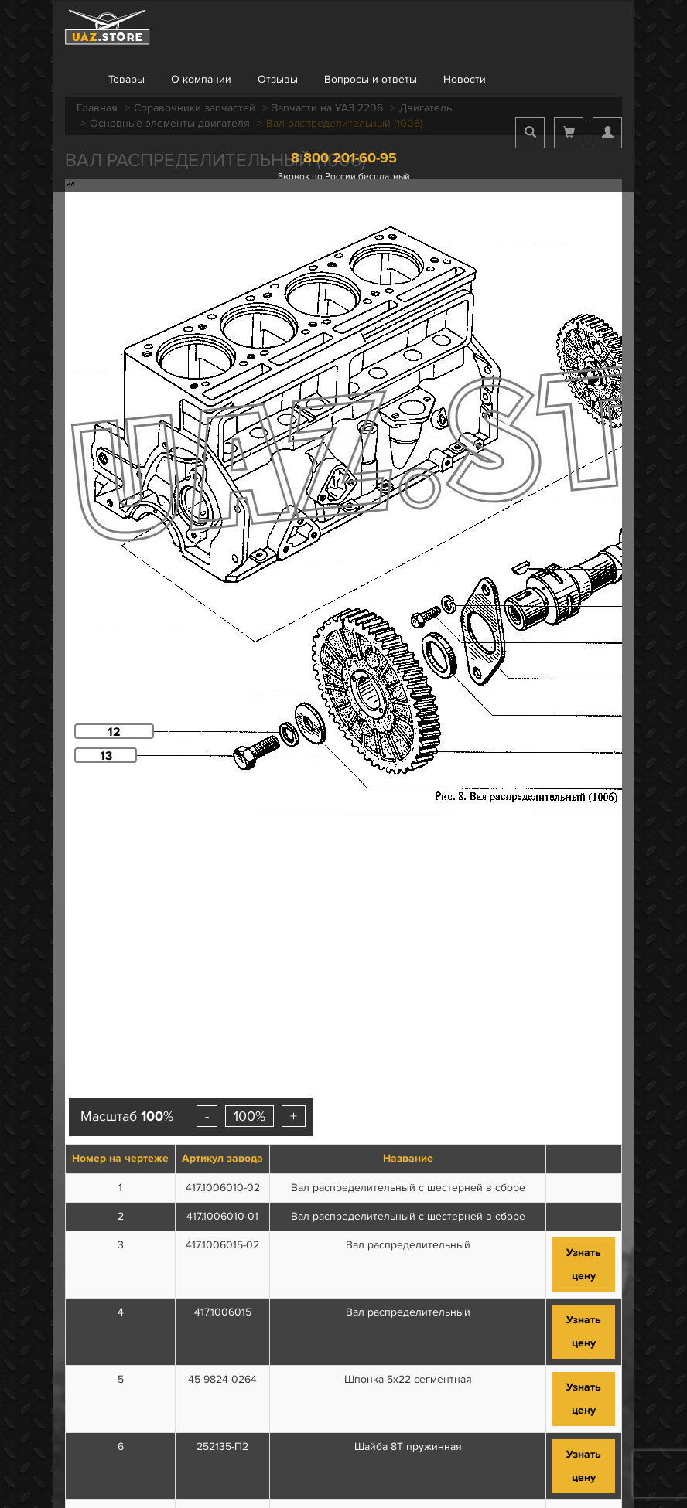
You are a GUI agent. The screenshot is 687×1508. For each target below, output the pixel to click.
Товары (126, 79)
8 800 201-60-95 (344, 157)
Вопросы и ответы (370, 79)
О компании (201, 79)
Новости (464, 79)
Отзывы (278, 79)
